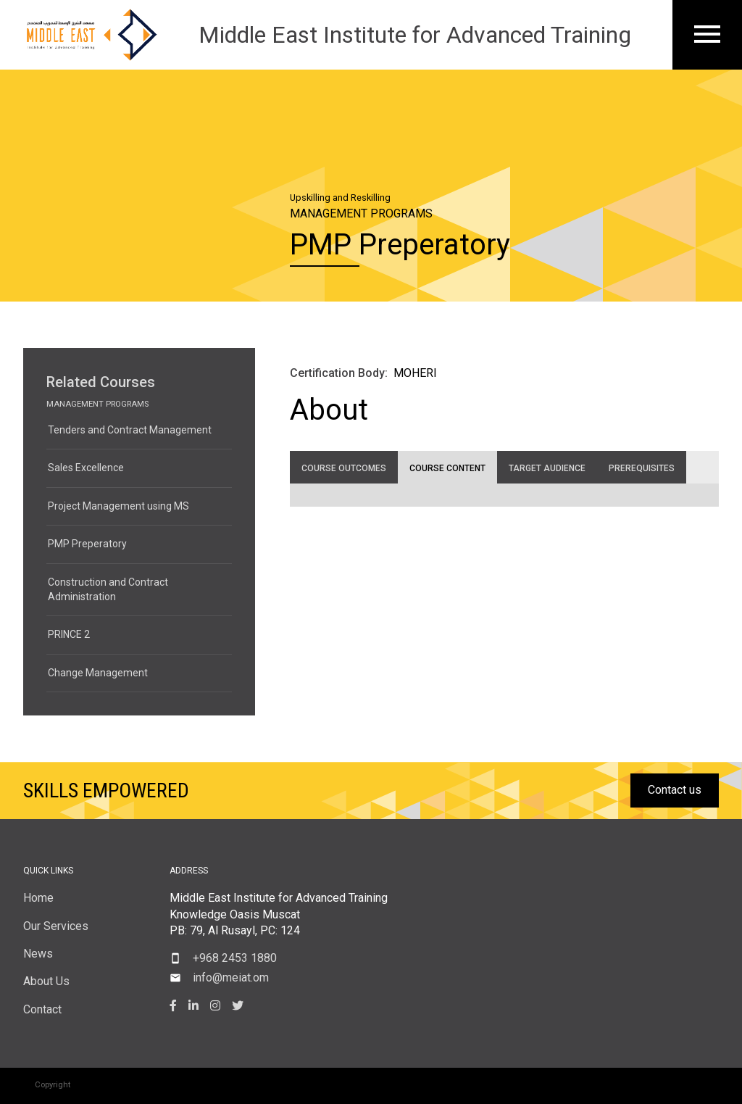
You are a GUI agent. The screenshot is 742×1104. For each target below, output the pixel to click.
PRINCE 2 (69, 634)
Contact (42, 1009)
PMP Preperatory (87, 543)
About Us (46, 981)
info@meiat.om (231, 977)
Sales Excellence (86, 467)
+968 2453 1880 (235, 958)
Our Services (55, 926)
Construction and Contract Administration (108, 589)
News (38, 953)
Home (38, 898)
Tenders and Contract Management (130, 430)
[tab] (344, 467)
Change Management (98, 672)
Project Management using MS (118, 506)
